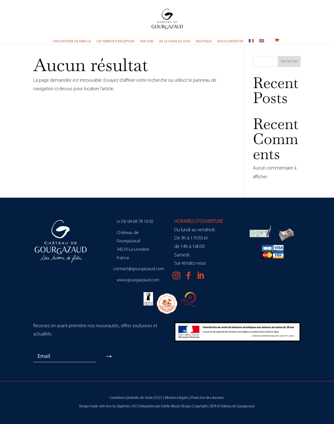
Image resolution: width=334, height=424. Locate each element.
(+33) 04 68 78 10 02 (135, 221)
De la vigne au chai (175, 41)
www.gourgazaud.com (138, 280)
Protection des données (207, 398)
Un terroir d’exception (115, 41)
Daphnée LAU (127, 406)
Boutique (204, 41)
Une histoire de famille (72, 41)
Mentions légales (177, 398)
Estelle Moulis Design (176, 406)
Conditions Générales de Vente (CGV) (136, 398)
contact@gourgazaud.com (138, 269)
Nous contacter (230, 41)
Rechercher (289, 61)
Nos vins (147, 41)
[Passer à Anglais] (261, 41)
